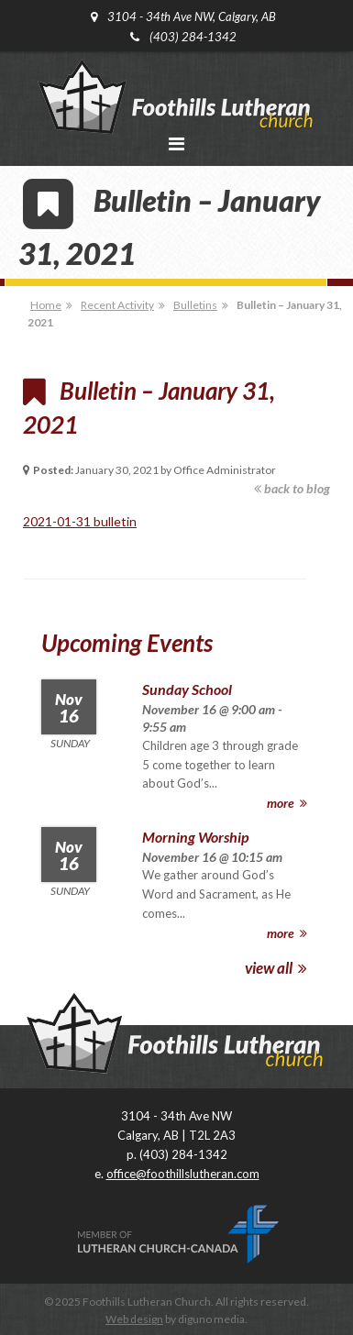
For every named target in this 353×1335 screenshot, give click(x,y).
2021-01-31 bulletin (80, 521)
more (287, 803)
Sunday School (187, 689)
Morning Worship (195, 836)
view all (276, 967)
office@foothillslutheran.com (182, 1173)
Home (45, 305)
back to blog (292, 488)
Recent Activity (117, 305)
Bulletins (195, 305)
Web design (134, 1319)
